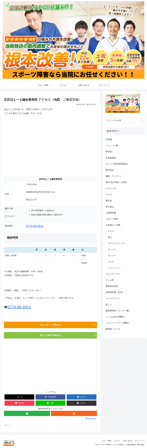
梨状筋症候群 (112, 286)
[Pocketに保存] (19, 403)
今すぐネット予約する (50, 325)
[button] (81, 403)
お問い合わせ (128, 441)
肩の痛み (110, 207)
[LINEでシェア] (50, 403)
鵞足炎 (109, 201)
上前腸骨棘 (111, 213)
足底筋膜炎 (111, 158)
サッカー (112, 255)
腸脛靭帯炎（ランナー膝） (118, 311)
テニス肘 (110, 280)
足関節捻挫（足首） (115, 292)
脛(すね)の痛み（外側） (117, 182)
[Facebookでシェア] (50, 397)
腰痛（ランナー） (114, 176)
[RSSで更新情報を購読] (74, 413)
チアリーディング (116, 243)
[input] (124, 120)
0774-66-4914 (34, 226)
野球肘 (109, 151)
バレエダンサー (113, 274)
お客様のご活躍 (113, 225)
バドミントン (114, 268)
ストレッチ (111, 188)
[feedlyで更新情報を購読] (27, 413)
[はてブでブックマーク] (81, 397)
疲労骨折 (110, 170)
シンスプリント (113, 298)
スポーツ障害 (112, 219)
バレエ (111, 262)
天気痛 (109, 139)
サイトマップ (140, 441)
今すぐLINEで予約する (50, 335)
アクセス (117, 441)
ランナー (112, 249)
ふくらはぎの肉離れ (115, 317)
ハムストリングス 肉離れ (117, 323)
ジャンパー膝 (112, 145)
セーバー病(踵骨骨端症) (117, 164)
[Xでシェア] (19, 397)
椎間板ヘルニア (113, 329)
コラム (109, 194)
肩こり (109, 304)
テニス (111, 231)
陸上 (110, 237)
